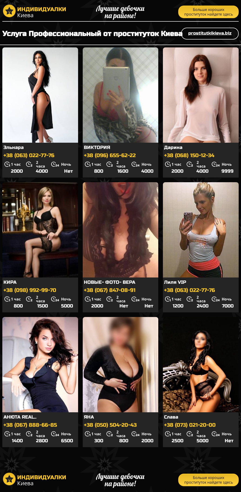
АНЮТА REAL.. (19, 417)
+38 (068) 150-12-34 (189, 155)
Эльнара (13, 147)
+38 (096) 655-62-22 (110, 155)
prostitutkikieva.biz (210, 33)
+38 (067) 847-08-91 (109, 290)
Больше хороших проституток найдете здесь (208, 12)
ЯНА (89, 417)
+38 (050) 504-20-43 (110, 425)
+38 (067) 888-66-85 (30, 425)
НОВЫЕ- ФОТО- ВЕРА (109, 282)
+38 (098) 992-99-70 (29, 290)
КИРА (10, 282)
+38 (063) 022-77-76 (28, 155)
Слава (171, 417)
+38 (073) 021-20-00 (190, 425)
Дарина (173, 147)
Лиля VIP (175, 282)
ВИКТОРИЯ (97, 147)
